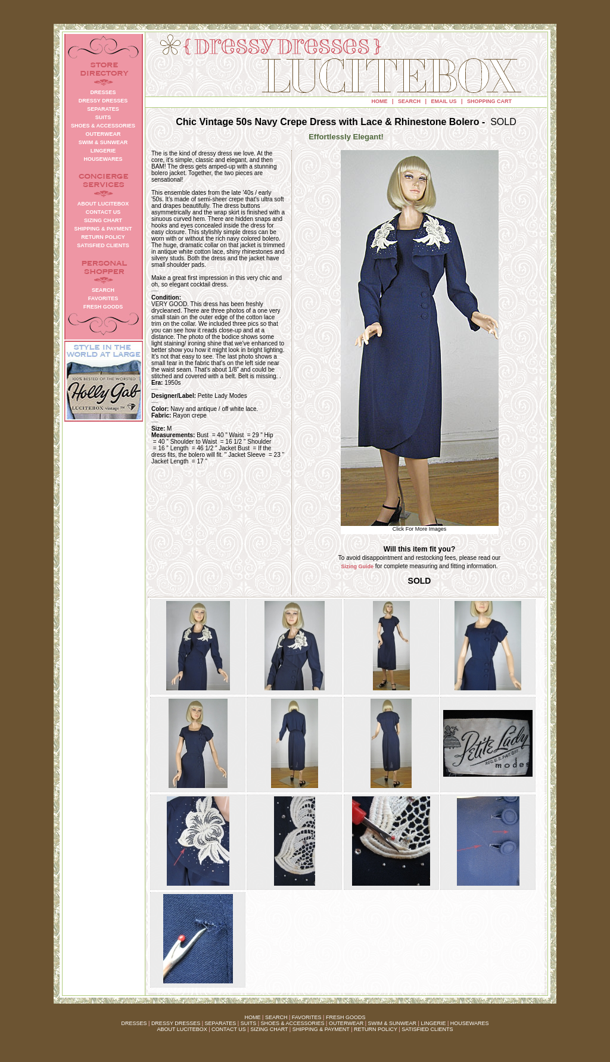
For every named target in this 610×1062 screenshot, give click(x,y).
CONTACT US (228, 1029)
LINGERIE (433, 1023)
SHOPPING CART (489, 101)
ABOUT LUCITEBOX (182, 1029)
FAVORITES (307, 1017)
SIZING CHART (269, 1029)
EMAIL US (444, 101)
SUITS (249, 1023)
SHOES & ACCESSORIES (292, 1023)
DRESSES (134, 1023)
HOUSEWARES (469, 1023)
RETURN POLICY (375, 1029)
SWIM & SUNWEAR (392, 1023)
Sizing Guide (357, 566)
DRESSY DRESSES (175, 1023)
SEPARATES (220, 1023)
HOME (380, 101)
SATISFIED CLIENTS (427, 1029)
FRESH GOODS (346, 1017)
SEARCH (409, 101)
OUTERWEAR (346, 1023)
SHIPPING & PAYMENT (321, 1029)
